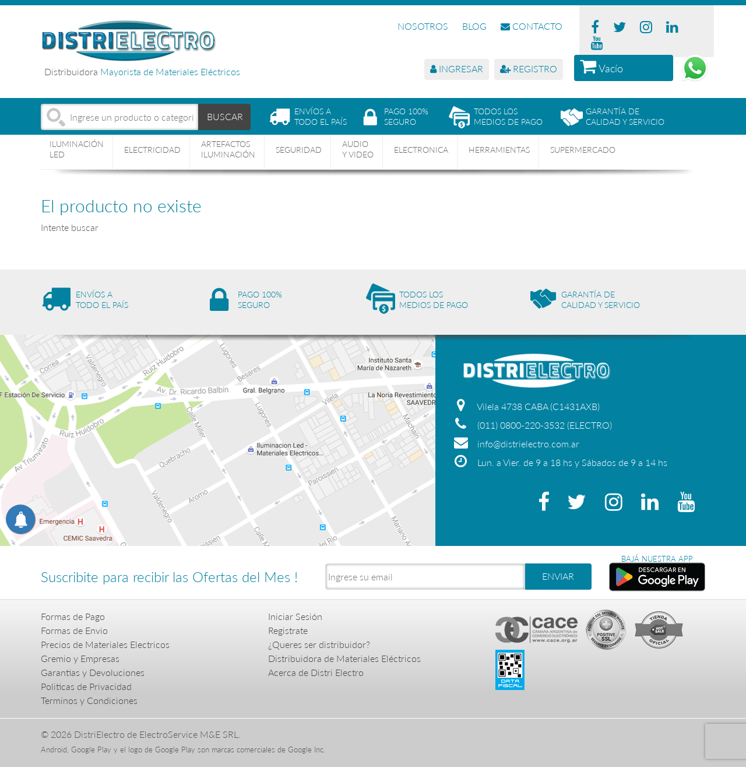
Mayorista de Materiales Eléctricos (170, 71)
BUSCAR (225, 116)
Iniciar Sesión (295, 616)
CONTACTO (531, 25)
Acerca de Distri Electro (316, 672)
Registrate (288, 630)
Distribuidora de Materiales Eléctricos (344, 658)
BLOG (474, 25)
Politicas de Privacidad (86, 686)
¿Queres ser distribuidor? (319, 644)
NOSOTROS (422, 25)
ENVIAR (558, 576)
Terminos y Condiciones (89, 700)
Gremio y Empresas (80, 658)
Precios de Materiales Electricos (105, 644)
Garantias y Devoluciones (93, 672)
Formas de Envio (74, 630)
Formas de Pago (73, 616)
